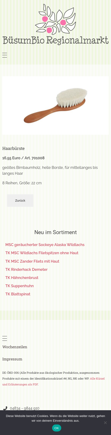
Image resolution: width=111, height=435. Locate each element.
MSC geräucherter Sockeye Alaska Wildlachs (45, 245)
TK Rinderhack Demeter (26, 269)
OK (56, 428)
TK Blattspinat (17, 294)
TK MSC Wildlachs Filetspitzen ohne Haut (41, 253)
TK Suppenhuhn (19, 286)
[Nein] (105, 422)
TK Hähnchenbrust (21, 278)
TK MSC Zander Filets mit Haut (32, 261)
